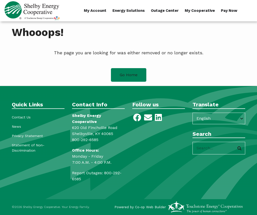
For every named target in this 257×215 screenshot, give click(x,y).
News (16, 126)
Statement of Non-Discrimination (28, 147)
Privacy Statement (27, 136)
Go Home (129, 74)
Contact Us (21, 117)
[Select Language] (218, 118)
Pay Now (229, 10)
